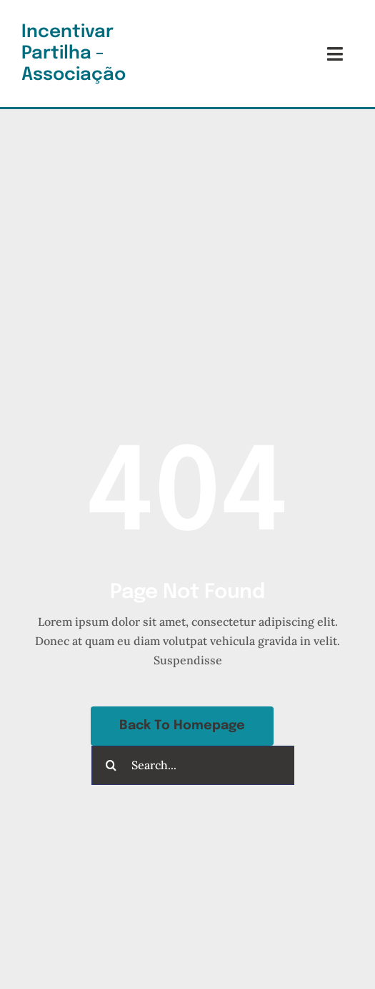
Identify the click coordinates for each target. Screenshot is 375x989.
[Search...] (192, 765)
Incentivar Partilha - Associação (73, 53)
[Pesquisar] (111, 765)
